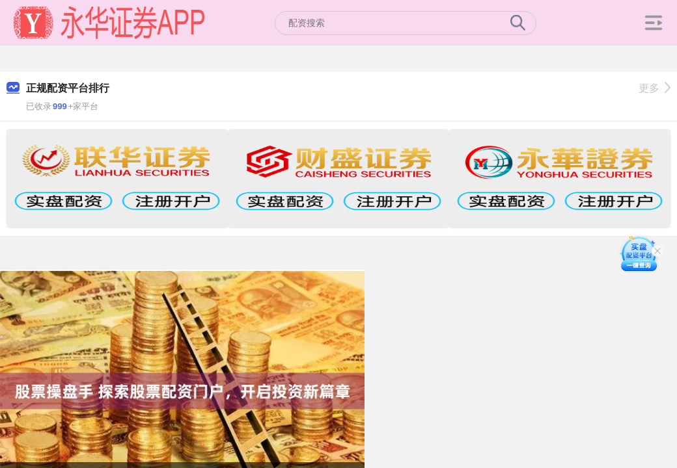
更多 (654, 88)
